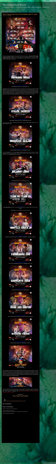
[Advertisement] (20, 452)
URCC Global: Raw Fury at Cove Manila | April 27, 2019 (20, 14)
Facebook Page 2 (25, 395)
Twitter (13, 395)
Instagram (26, 396)
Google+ (18, 396)
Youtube (14, 396)
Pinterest (22, 396)
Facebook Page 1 (18, 395)
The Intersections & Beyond (14, 5)
